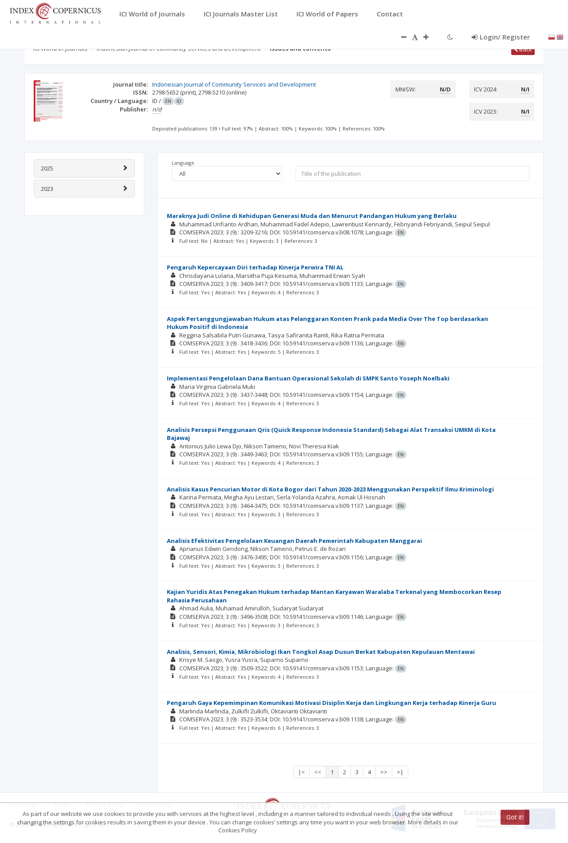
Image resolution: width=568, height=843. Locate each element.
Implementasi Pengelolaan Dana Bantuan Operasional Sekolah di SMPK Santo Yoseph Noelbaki (308, 378)
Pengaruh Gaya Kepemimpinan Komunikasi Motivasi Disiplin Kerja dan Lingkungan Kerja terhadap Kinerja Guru (331, 703)
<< (317, 772)
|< (301, 772)
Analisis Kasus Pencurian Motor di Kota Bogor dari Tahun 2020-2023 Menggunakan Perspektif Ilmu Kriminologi (330, 489)
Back (523, 49)
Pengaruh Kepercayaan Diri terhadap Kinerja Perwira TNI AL (255, 267)
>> (383, 772)
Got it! (515, 817)
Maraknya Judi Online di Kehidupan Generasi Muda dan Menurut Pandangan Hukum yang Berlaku (312, 216)
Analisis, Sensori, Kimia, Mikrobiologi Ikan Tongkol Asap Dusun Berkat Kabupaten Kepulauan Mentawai (321, 652)
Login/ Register (501, 36)
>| (400, 772)
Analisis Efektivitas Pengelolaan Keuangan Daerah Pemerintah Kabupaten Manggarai (294, 541)
